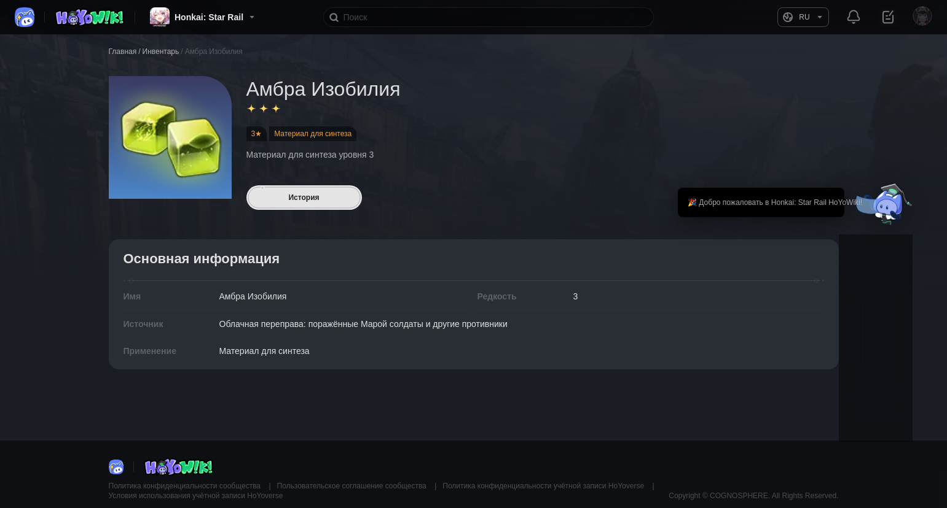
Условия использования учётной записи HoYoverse (196, 495)
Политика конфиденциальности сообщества (186, 486)
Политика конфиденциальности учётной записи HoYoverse (544, 486)
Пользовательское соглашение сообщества (353, 486)
